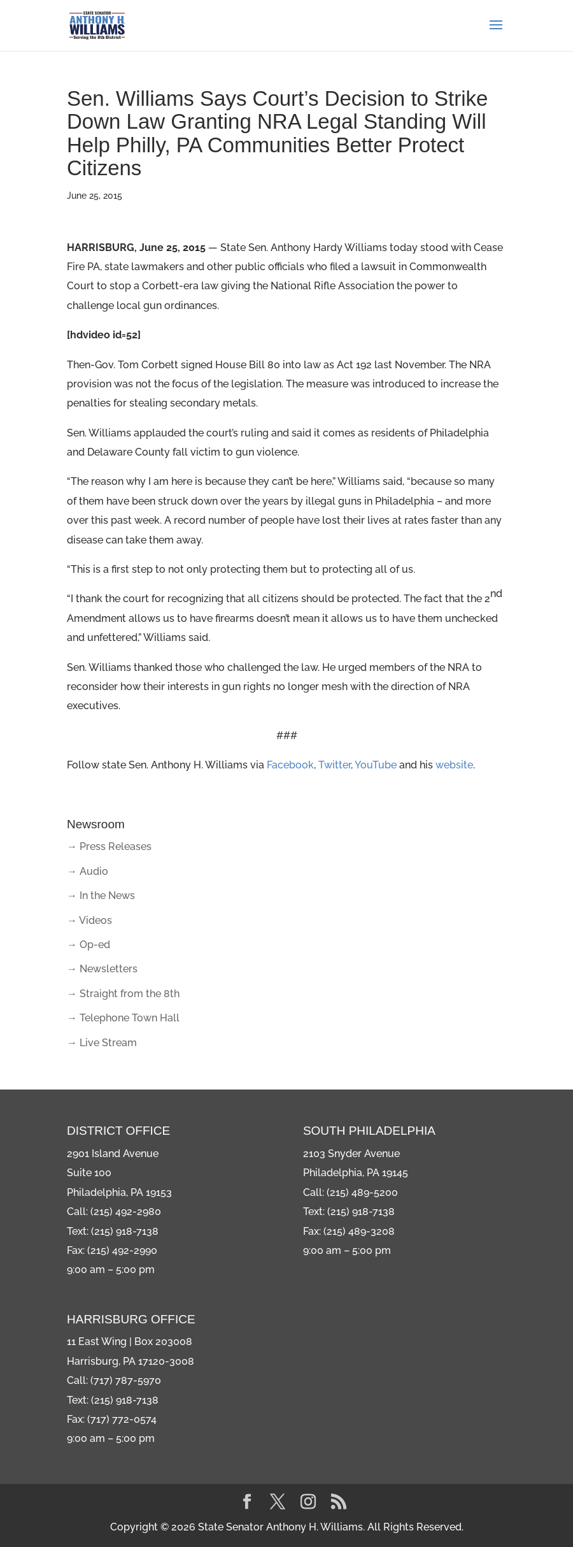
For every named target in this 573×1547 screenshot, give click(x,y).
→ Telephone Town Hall (123, 1018)
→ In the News (101, 895)
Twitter (334, 765)
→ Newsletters (102, 969)
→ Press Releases (109, 846)
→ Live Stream (102, 1043)
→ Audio (87, 871)
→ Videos (89, 920)
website (454, 765)
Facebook (290, 765)
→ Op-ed (88, 945)
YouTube (376, 765)
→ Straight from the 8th (123, 994)
